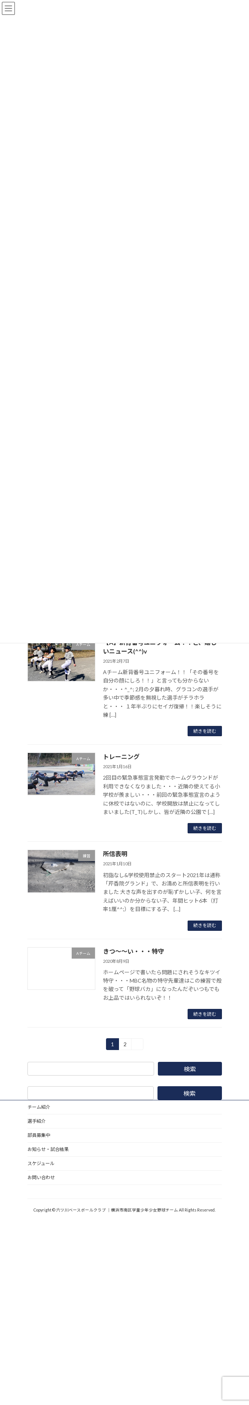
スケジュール (41, 1163)
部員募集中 (38, 1135)
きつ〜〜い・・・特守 (133, 951)
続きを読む (204, 731)
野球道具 (36, 1191)
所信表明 (115, 853)
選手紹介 (36, 1121)
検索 (189, 1069)
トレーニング (121, 756)
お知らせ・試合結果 (48, 1149)
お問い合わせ (41, 1177)
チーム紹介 (38, 1107)
